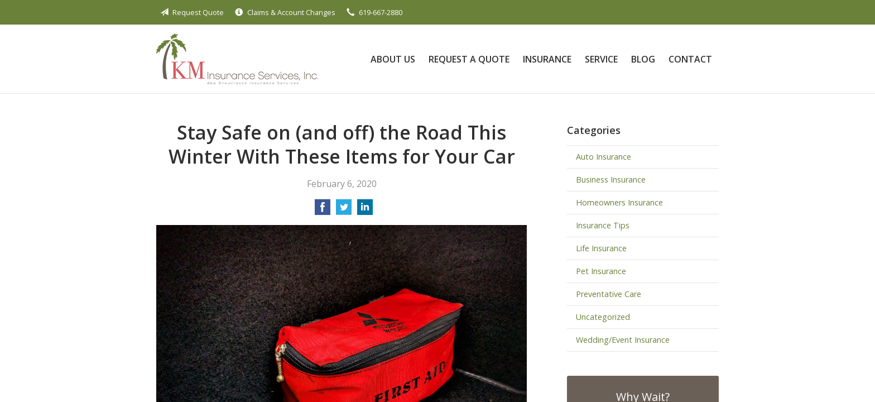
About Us (393, 59)
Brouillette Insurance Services (237, 59)
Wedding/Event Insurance (623, 339)
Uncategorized (603, 317)
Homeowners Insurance (619, 202)
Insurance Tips (602, 225)
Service (601, 59)
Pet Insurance (601, 271)
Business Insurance (611, 179)
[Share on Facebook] (322, 210)
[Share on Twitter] (344, 210)
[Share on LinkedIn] (365, 210)
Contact (690, 59)
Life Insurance (601, 248)
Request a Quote (469, 59)
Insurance (547, 59)
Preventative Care (608, 294)
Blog (643, 59)
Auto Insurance (603, 156)
